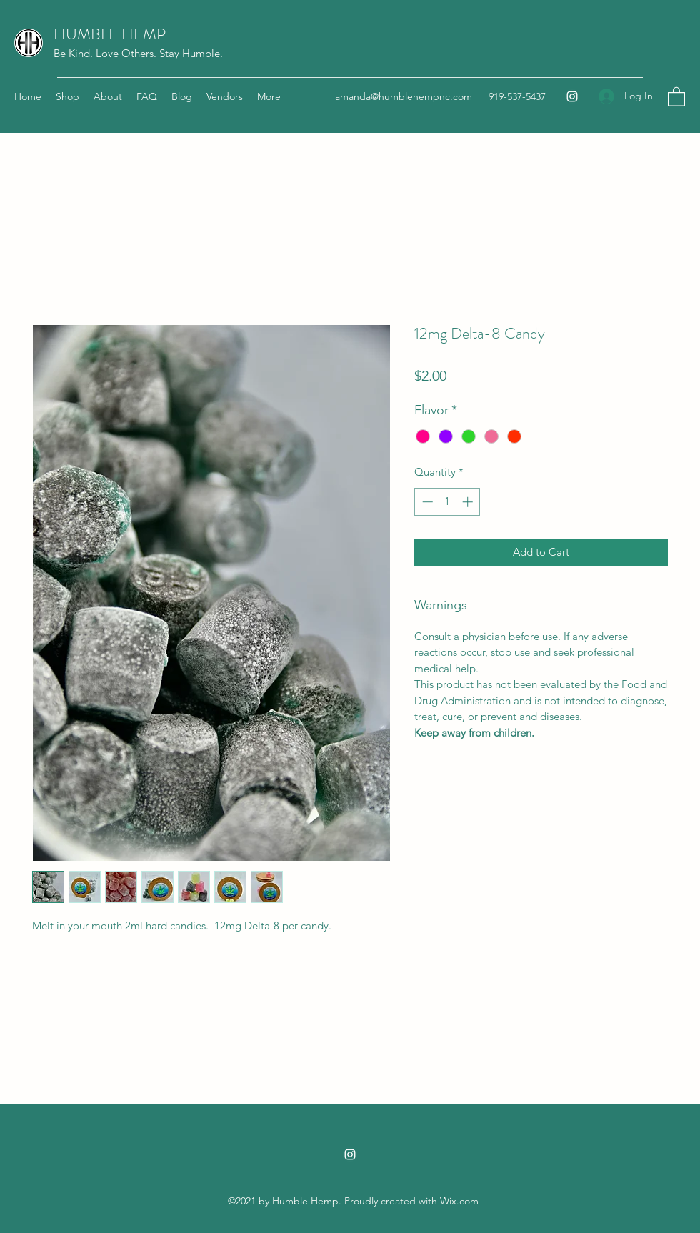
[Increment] (469, 502)
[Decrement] (426, 502)
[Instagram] (572, 96)
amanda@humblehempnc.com (403, 96)
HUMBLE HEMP (110, 34)
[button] (676, 96)
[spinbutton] (447, 502)
